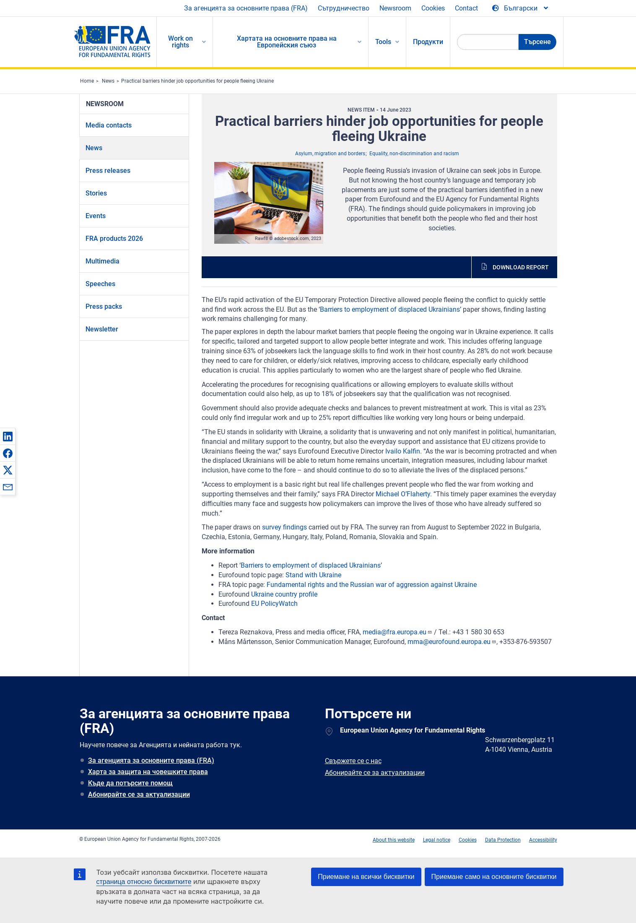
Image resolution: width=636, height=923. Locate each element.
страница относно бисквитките (144, 881)
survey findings (284, 527)
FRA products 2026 (114, 238)
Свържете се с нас (353, 761)
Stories (96, 193)
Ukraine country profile (284, 594)
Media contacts (109, 125)
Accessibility (543, 840)
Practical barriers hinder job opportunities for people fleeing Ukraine (197, 81)
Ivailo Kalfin (402, 451)
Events (96, 216)
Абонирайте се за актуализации (139, 794)
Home (87, 81)
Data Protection (503, 840)
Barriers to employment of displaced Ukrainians (390, 309)
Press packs (104, 306)
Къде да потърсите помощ (130, 783)
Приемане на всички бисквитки (366, 876)
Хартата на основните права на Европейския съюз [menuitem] (287, 41)
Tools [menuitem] (383, 42)
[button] (7, 436)
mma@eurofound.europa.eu (452, 642)
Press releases (108, 171)
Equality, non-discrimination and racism (414, 153)
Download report (521, 267)
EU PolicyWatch (274, 604)
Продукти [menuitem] (428, 42)
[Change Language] (520, 8)
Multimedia (102, 261)
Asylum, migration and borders (330, 153)
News (108, 81)
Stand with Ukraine (313, 575)
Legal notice (436, 840)
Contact (466, 8)
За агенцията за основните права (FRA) (246, 8)
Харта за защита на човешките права (148, 772)
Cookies (433, 8)
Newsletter (102, 329)
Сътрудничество (343, 8)
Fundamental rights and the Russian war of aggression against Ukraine (372, 585)
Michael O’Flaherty (403, 494)
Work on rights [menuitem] (180, 41)
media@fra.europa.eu (397, 632)
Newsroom (395, 8)
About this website (394, 840)
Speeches (100, 284)
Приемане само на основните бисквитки (494, 876)
